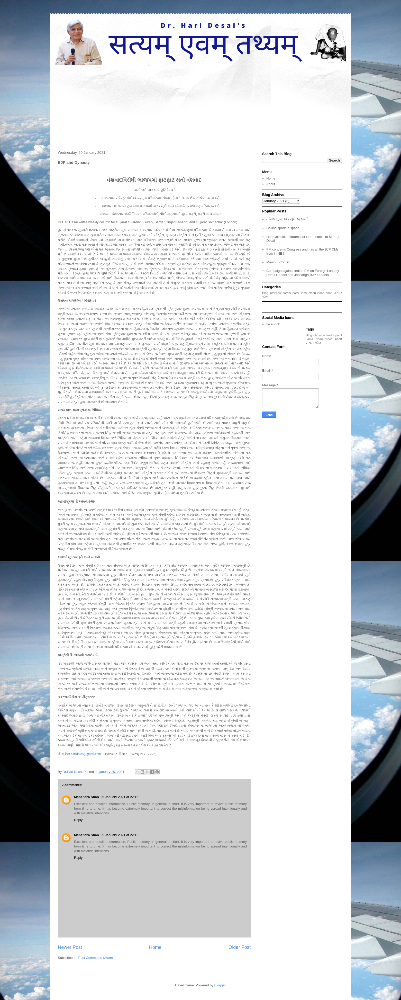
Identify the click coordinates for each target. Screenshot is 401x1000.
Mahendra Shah (86, 797)
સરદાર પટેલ (313, 342)
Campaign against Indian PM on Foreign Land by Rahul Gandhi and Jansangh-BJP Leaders (302, 273)
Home (155, 947)
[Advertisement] (200, 103)
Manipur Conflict (278, 262)
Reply (78, 820)
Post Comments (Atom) (95, 958)
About (270, 184)
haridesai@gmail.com (86, 754)
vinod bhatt (324, 292)
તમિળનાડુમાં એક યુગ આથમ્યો (287, 219)
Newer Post (70, 947)
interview (275, 292)
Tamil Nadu (308, 292)
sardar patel (291, 292)
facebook (273, 324)
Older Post (240, 947)
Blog (265, 292)
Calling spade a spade (282, 228)
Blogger (220, 985)
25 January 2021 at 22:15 (119, 797)
